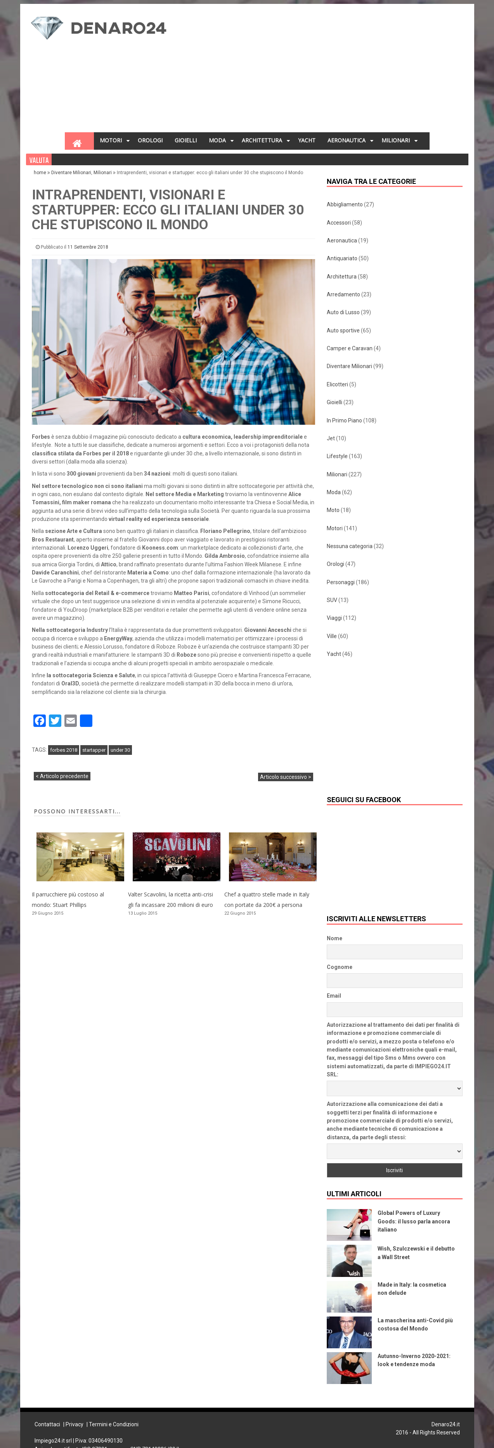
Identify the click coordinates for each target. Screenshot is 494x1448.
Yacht (334, 654)
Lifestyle (337, 456)
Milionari (103, 172)
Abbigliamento (345, 204)
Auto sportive (343, 330)
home (40, 172)
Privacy (74, 1424)
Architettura (342, 276)
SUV (332, 600)
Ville (332, 636)
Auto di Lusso (343, 312)
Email (334, 996)
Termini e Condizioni (114, 1424)
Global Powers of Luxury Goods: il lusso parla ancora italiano (414, 1221)
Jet (331, 438)
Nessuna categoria (350, 546)
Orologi (335, 564)
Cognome (339, 967)
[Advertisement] (297, 70)
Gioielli (334, 402)
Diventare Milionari (71, 172)
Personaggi (341, 582)
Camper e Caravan (350, 348)
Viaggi (334, 618)
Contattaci (47, 1424)
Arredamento (343, 294)
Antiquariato (342, 258)
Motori (335, 528)
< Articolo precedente (62, 776)
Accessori (339, 223)
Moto (333, 510)
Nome (334, 938)
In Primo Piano (344, 420)
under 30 (120, 750)
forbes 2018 (63, 750)
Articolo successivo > (285, 777)
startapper (94, 750)
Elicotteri (337, 384)
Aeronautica (342, 240)
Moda (334, 492)
